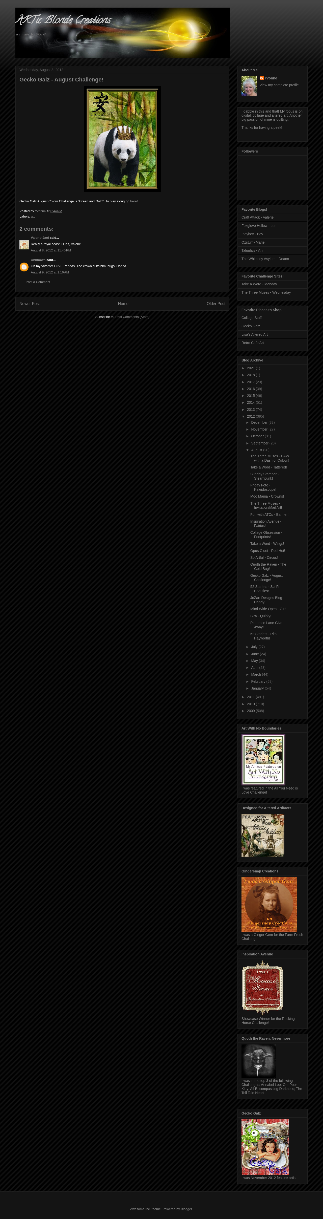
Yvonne (271, 78)
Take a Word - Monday (259, 284)
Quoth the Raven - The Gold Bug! (268, 566)
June (255, 654)
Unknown (38, 260)
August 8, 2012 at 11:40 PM (51, 250)
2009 (251, 711)
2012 (251, 416)
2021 (251, 368)
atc (33, 216)
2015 (251, 396)
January (258, 688)
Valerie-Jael (40, 238)
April (255, 668)
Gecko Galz (250, 326)
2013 (251, 410)
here (133, 201)
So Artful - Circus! (264, 557)
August (257, 450)
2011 (251, 697)
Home (123, 304)
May (255, 661)
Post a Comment (38, 282)
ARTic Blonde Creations (62, 21)
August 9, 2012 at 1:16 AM (50, 272)
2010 (251, 704)
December (259, 422)
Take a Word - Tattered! (268, 467)
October (258, 436)
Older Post (216, 304)
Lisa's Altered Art (254, 334)
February (258, 681)
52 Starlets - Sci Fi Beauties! (264, 589)
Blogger (186, 1209)
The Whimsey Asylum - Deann (265, 259)
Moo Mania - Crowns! (267, 496)
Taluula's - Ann (252, 250)
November (259, 429)
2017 (251, 382)
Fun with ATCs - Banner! (269, 514)
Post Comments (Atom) (132, 317)
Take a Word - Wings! (267, 544)
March (256, 674)
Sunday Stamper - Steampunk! (264, 476)
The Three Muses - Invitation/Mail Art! (266, 505)
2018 (251, 375)
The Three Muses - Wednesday (266, 292)
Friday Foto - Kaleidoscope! (263, 487)
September (260, 443)
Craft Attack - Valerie (257, 217)
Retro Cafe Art (252, 343)
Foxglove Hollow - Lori (259, 226)
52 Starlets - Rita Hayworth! (263, 636)
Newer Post (29, 304)
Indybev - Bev (252, 234)
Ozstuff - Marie (253, 242)
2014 (251, 402)
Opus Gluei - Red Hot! (267, 551)
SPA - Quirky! (260, 616)
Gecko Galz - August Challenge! (266, 577)
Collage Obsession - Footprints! (266, 534)
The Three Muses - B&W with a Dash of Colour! (269, 458)
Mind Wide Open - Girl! (268, 609)
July (254, 647)
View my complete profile (279, 85)
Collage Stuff (251, 318)
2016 (251, 389)
